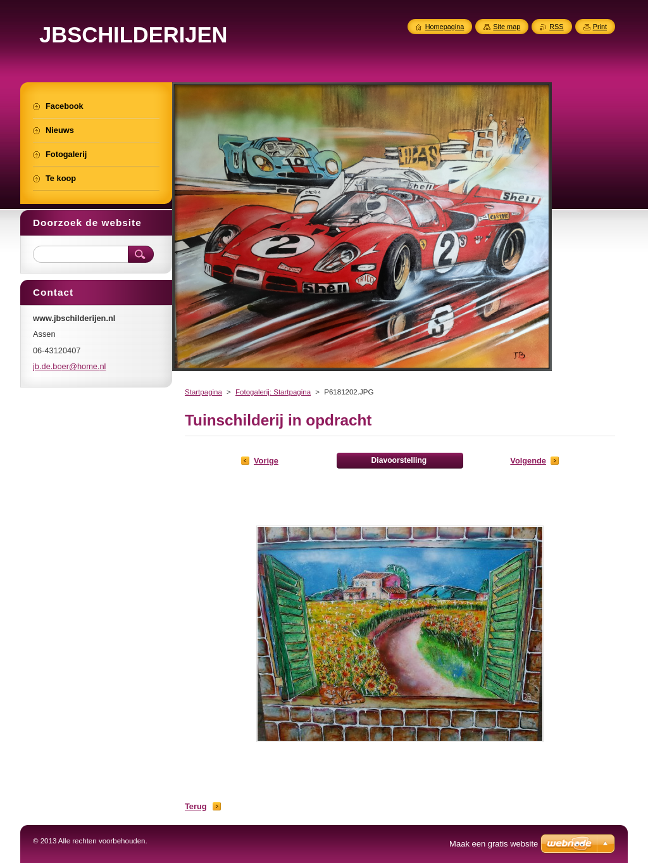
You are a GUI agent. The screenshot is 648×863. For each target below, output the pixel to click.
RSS (556, 26)
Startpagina (203, 392)
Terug (196, 806)
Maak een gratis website (493, 843)
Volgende (528, 460)
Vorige (266, 460)
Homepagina (444, 26)
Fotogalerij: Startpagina (273, 392)
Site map (506, 26)
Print (600, 26)
